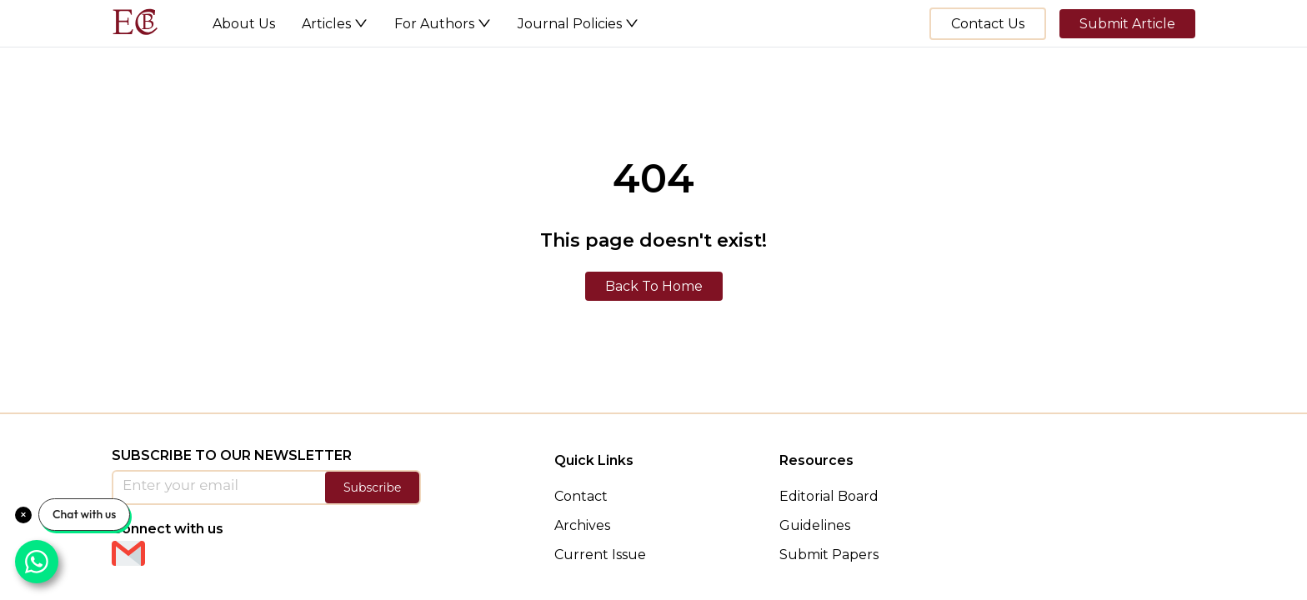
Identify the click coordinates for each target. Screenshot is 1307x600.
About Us (244, 24)
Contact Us (987, 24)
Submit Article (1127, 24)
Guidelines (814, 525)
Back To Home (654, 286)
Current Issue (600, 554)
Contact (581, 496)
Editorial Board (829, 496)
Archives (582, 525)
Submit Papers (829, 554)
